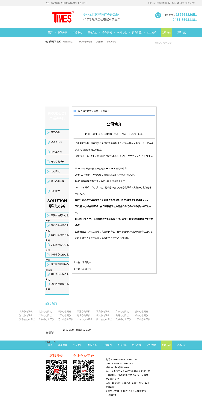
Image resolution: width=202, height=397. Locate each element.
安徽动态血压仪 (123, 319)
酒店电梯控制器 (83, 330)
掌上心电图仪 (57, 181)
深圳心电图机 (64, 311)
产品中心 (77, 32)
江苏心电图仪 (45, 315)
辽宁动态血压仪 (65, 319)
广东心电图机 (122, 311)
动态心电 (55, 132)
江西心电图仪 (64, 315)
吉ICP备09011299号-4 (125, 391)
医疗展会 (92, 32)
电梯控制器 (68, 330)
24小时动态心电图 (84, 42)
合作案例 (107, 32)
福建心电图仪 (103, 315)
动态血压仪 (68, 42)
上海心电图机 (26, 311)
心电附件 (55, 191)
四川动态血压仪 (104, 319)
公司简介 (166, 32)
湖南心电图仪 (141, 315)
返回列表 (86, 262)
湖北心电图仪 (26, 315)
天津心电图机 (83, 311)
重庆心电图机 (103, 311)
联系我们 (181, 32)
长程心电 (122, 32)
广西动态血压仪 (142, 319)
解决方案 (62, 32)
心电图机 (99, 42)
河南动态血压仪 (27, 319)
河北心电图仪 (83, 315)
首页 (50, 32)
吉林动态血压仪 (46, 319)
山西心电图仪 (122, 315)
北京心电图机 (45, 311)
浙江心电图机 (141, 311)
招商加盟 (137, 32)
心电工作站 (111, 42)
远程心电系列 (57, 161)
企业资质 (151, 32)
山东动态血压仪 (84, 319)
